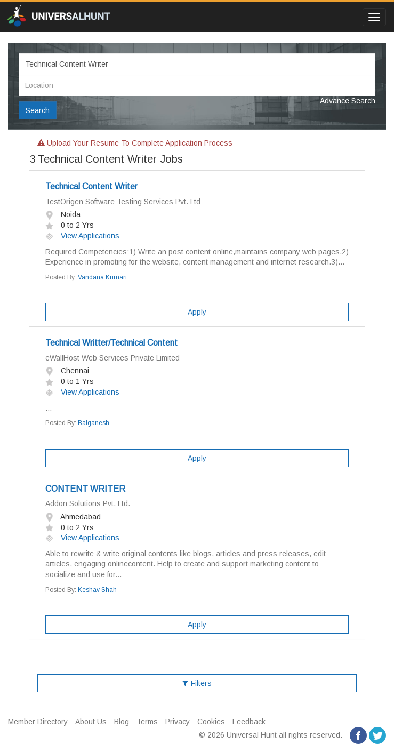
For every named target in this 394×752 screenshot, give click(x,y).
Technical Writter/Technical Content (111, 342)
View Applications (82, 235)
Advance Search (347, 101)
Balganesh (93, 423)
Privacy (177, 721)
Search (38, 110)
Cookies (211, 721)
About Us (91, 721)
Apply (197, 312)
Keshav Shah (97, 590)
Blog (121, 721)
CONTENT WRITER (85, 488)
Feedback (249, 721)
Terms (147, 721)
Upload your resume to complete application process (134, 143)
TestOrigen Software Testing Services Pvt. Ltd (122, 201)
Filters (197, 683)
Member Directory (38, 721)
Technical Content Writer (91, 186)
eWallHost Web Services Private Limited (112, 358)
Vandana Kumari (102, 277)
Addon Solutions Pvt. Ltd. (87, 503)
